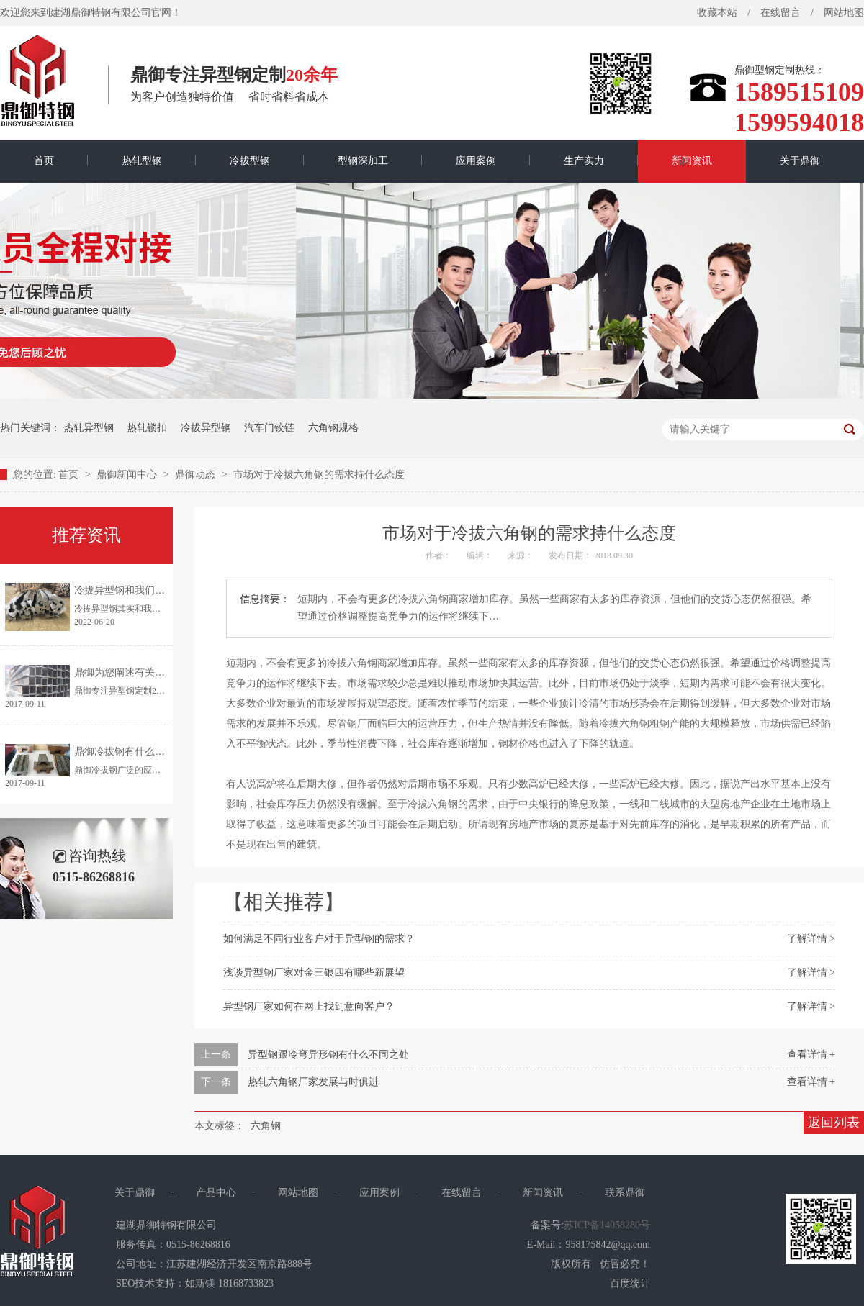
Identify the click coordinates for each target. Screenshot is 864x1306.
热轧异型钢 (88, 427)
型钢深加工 (363, 160)
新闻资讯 (692, 160)
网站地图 (298, 1192)
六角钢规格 (333, 427)
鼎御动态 (196, 474)
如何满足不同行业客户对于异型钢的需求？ (319, 938)
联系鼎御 (625, 1192)
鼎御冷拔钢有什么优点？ (129, 751)
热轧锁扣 (147, 427)
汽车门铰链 (269, 427)
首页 (44, 160)
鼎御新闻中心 (128, 474)
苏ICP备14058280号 (607, 1225)
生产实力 (584, 160)
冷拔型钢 (250, 160)
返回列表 (834, 1122)
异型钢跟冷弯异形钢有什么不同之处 (328, 1054)
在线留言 (780, 12)
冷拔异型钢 (206, 427)
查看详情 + (811, 1054)
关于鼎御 (800, 160)
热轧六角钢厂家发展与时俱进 (313, 1081)
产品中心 (216, 1192)
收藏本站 (717, 12)
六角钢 (266, 1125)
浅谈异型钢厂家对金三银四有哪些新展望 (314, 972)
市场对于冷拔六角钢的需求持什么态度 (319, 474)
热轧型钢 (142, 160)
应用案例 (476, 160)
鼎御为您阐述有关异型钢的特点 (144, 672)
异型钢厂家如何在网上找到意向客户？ (309, 1006)
